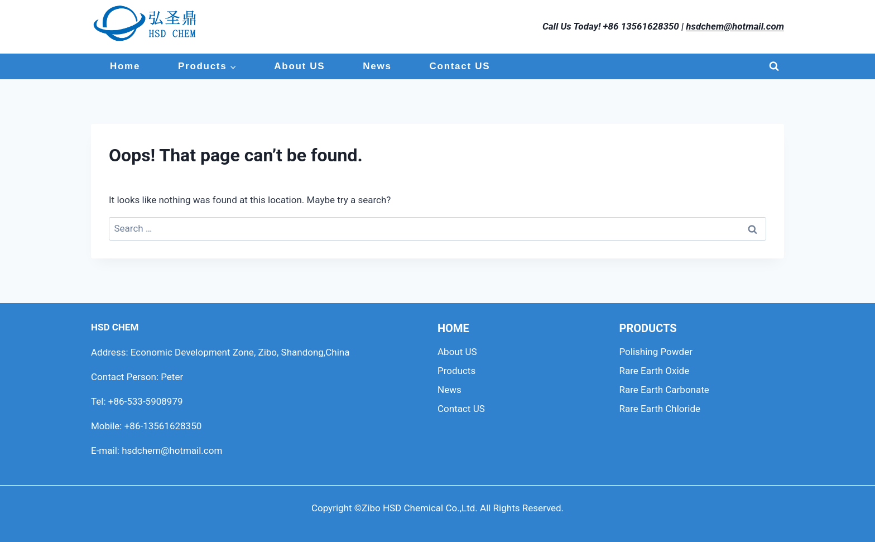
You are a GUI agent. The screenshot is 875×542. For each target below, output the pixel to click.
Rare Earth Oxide (654, 370)
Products (456, 370)
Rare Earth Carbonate (664, 389)
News (377, 66)
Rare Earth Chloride (660, 408)
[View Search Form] (774, 66)
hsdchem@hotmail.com (735, 26)
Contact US (460, 66)
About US (299, 66)
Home (125, 66)
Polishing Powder (656, 351)
